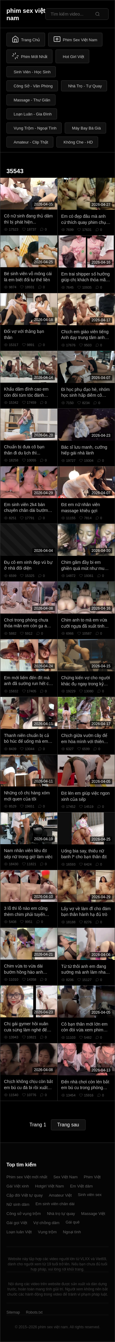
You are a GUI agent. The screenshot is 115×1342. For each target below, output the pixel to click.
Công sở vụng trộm (23, 1213)
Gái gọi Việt (16, 1222)
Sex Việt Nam (65, 1177)
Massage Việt (93, 1213)
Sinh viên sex (90, 1194)
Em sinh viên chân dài (55, 1204)
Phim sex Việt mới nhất (26, 1177)
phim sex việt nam (25, 14)
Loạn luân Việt (19, 1232)
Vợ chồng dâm (46, 1222)
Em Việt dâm (81, 1186)
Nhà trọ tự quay (61, 1213)
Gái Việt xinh (17, 1186)
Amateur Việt (60, 1195)
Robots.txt (34, 1312)
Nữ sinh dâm (17, 1204)
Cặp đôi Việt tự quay (24, 1195)
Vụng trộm (47, 1232)
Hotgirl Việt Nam (49, 1186)
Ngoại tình (72, 1232)
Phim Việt (92, 1177)
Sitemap (13, 1312)
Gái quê (73, 1222)
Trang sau (68, 1124)
